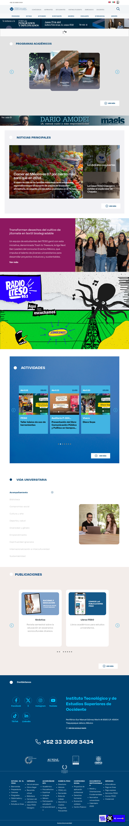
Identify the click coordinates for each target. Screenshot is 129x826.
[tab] (32, 492)
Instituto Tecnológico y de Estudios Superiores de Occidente (91, 703)
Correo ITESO (110, 796)
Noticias (29, 16)
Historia (61, 787)
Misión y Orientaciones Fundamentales (95, 791)
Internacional (100, 16)
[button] (58, 444)
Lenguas (46, 795)
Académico (47, 786)
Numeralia (62, 793)
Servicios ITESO (111, 793)
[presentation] (13, 410)
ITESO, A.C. (62, 790)
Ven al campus (33, 784)
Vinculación (85, 16)
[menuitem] (36, 10)
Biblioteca (31, 796)
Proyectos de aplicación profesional (79, 789)
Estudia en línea (17, 804)
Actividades (42, 16)
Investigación (57, 16)
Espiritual (46, 792)
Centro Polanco (80, 807)
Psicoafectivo (48, 789)
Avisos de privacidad (64, 823)
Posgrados (15, 795)
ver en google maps (76, 728)
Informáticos (110, 784)
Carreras (14, 792)
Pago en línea (110, 787)
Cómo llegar (31, 787)
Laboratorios (32, 802)
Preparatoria (16, 789)
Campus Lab (32, 799)
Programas (16, 16)
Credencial (109, 799)
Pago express (110, 790)
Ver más (13, 262)
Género (45, 798)
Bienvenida (15, 786)
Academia (71, 16)
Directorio (62, 784)
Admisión (114, 16)
